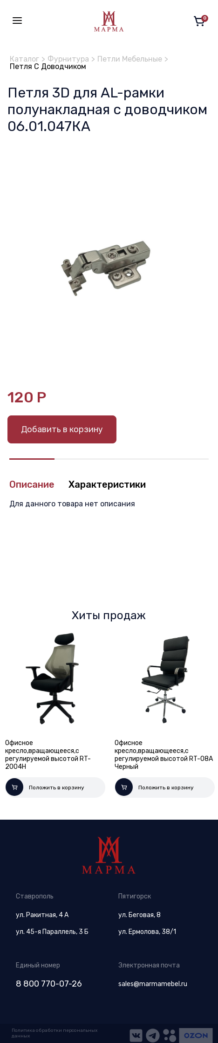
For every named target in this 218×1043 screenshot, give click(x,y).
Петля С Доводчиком (48, 66)
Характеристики (107, 484)
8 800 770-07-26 (49, 984)
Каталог (24, 59)
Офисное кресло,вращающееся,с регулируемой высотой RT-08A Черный (164, 755)
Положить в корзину (45, 787)
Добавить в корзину (62, 429)
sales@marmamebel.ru (152, 984)
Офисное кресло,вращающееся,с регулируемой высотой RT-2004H (48, 755)
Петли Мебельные (129, 59)
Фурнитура (68, 59)
